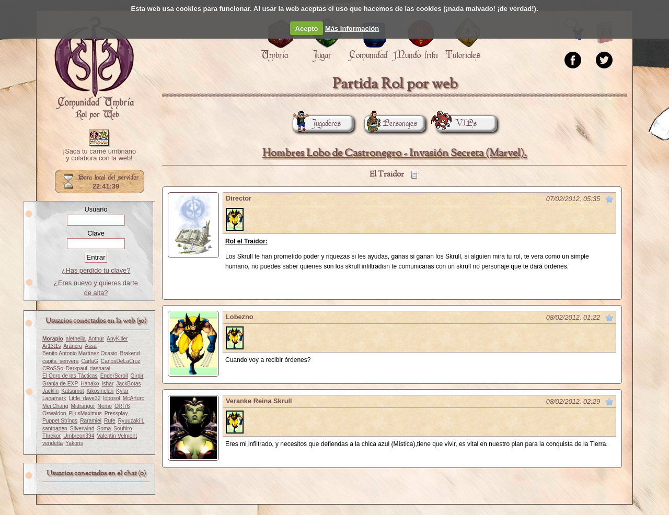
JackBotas (128, 384)
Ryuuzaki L (131, 421)
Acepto (306, 28)
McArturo (134, 398)
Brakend (130, 353)
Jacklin (50, 391)
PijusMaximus (85, 413)
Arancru (72, 346)
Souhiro (122, 428)
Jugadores (317, 123)
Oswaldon (54, 413)
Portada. (94, 68)
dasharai (100, 368)
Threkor (51, 436)
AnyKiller (117, 339)
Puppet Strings (59, 421)
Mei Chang (55, 406)
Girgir (137, 376)
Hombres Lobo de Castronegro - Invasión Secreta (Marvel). (394, 153)
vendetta (52, 443)
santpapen (54, 428)
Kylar (122, 391)
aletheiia (76, 339)
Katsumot (72, 391)
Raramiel (90, 421)
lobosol (111, 398)
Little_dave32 (85, 398)
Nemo (105, 406)
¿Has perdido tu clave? (96, 270)
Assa (91, 346)
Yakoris (74, 443)
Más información (352, 28)
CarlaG (89, 361)
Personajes (390, 123)
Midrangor (83, 406)
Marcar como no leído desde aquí (609, 199)
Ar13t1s (51, 346)
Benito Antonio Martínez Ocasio (79, 353)
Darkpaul (76, 368)
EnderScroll (114, 376)
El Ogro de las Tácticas (70, 376)
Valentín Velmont (117, 436)
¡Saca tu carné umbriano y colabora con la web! (99, 155)
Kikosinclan (100, 391)
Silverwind (82, 428)
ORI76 (122, 406)
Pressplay (116, 413)
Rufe (110, 421)
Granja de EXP (60, 384)
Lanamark (54, 398)
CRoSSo (52, 368)
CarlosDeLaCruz (121, 361)
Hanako (89, 384)
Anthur (96, 339)
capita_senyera (60, 361)
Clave (96, 233)
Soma (104, 428)
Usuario (95, 209)
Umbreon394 (78, 436)
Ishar (108, 384)
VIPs (456, 123)
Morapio (52, 339)
